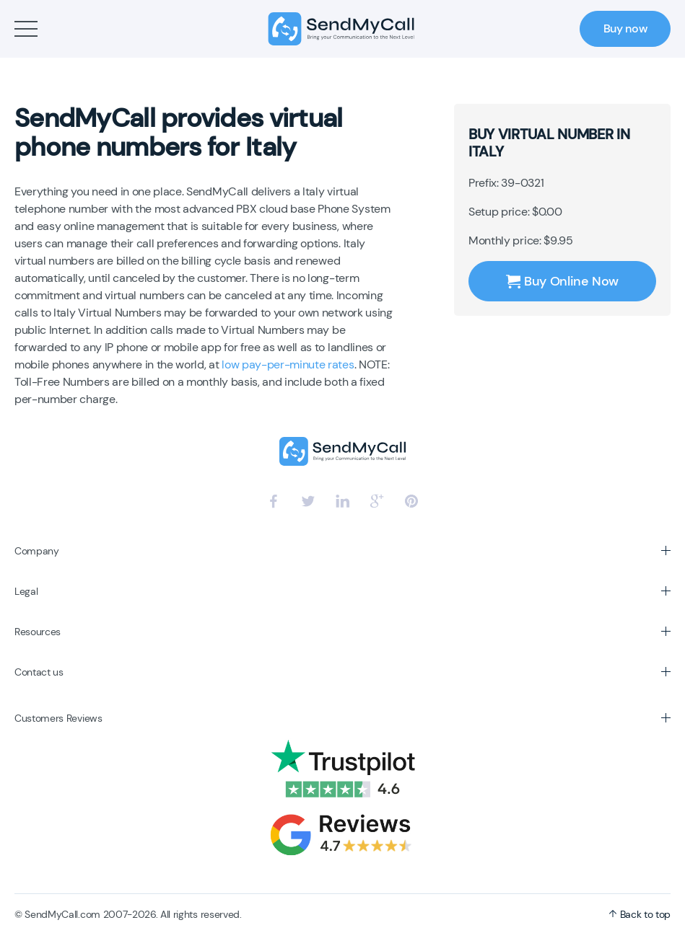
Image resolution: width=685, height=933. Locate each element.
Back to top (639, 914)
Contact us (39, 672)
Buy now (625, 28)
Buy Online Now (562, 281)
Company (36, 550)
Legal (26, 591)
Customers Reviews (58, 718)
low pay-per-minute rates (288, 364)
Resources (37, 631)
